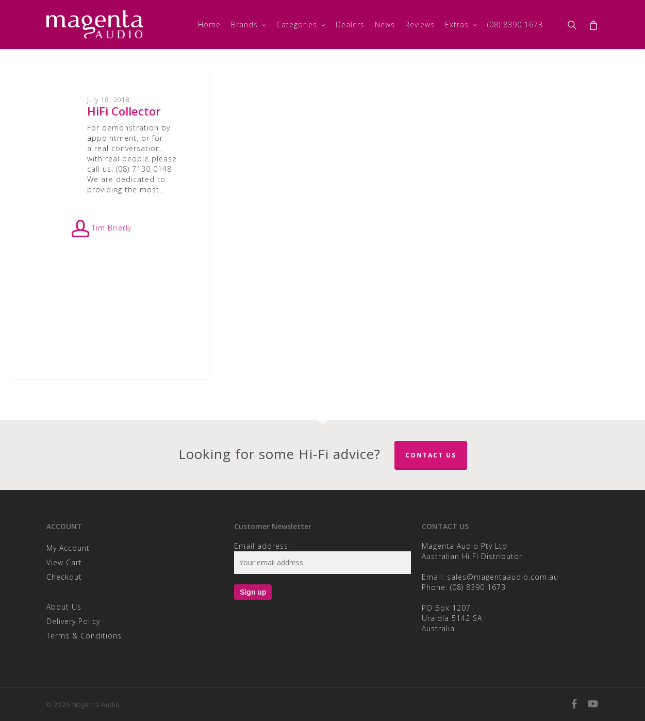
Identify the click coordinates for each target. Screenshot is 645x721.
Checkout (64, 577)
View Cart (64, 562)
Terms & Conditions (84, 636)
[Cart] (593, 25)
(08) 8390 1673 (478, 587)
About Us (63, 607)
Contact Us (430, 455)
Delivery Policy (73, 621)
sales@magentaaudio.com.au (502, 577)
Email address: (262, 546)
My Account (68, 548)
